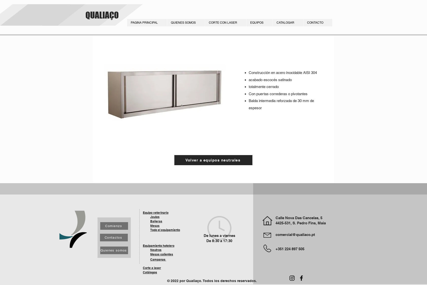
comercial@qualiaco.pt (295, 234)
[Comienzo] (114, 226)
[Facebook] (301, 278)
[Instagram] (292, 278)
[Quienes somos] (114, 250)
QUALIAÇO (102, 15)
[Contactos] (114, 237)
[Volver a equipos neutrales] (213, 160)
